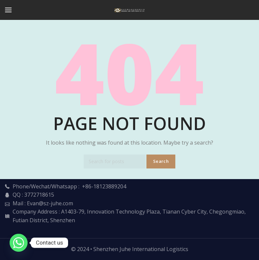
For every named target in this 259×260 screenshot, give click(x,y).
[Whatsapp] (19, 243)
